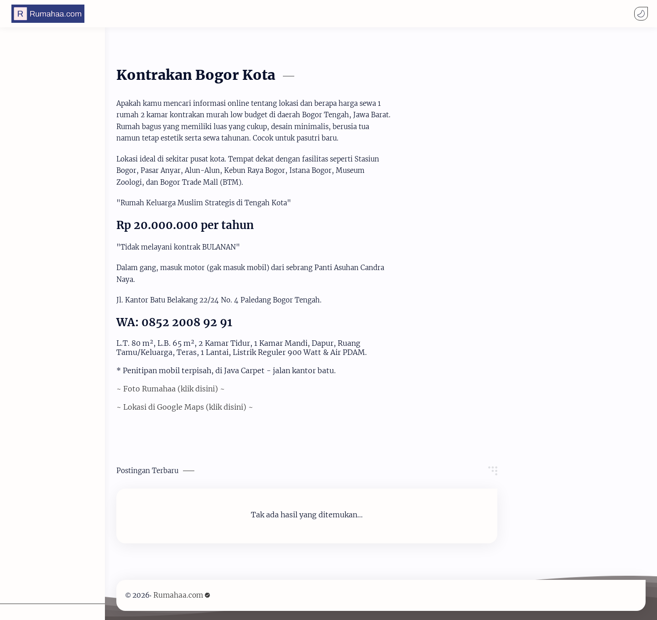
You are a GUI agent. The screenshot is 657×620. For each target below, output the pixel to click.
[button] (641, 14)
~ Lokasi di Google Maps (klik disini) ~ (184, 407)
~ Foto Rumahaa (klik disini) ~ (170, 388)
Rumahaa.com (181, 595)
